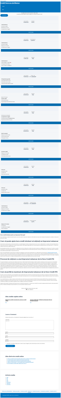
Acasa (3, 6)
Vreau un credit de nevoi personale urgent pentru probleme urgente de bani (21, 358)
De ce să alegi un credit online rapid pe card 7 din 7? (16, 363)
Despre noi (30, 391)
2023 (7, 377)
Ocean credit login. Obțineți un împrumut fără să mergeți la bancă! (41, 300)
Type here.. (7, 319)
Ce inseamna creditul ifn (45, 391)
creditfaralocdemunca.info (52, 252)
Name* (6, 332)
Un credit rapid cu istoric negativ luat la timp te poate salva (18, 359)
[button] (4, 15)
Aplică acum (31, 32)
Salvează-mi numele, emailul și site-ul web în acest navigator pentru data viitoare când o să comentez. (26, 343)
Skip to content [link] (3, 0)
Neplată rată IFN (53, 391)
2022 (7, 381)
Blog (3, 9)
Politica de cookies (16, 391)
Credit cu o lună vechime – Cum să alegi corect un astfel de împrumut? (20, 362)
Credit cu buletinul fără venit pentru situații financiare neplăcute (19, 361)
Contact (29, 392)
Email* (6, 335)
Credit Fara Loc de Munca (10, 3)
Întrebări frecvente (36, 391)
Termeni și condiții (23, 391)
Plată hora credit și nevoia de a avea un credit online (15, 300)
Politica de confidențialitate (7, 391)
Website (6, 339)
